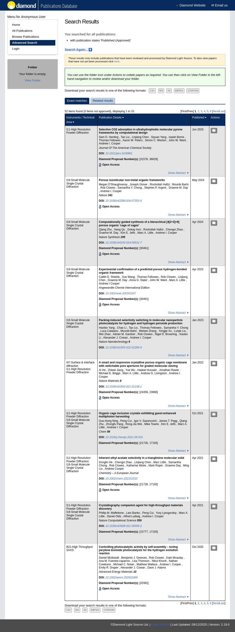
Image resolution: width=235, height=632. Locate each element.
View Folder (32, 80)
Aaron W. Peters (133, 140)
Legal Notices (160, 624)
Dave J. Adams (156, 567)
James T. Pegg (168, 420)
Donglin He (106, 462)
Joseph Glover (139, 184)
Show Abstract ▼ (178, 173)
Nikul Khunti (159, 561)
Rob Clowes (108, 187)
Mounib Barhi (180, 184)
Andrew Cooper (114, 468)
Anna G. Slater (138, 280)
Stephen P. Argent (155, 187)
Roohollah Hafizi (160, 184)
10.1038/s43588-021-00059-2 (124, 526)
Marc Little (160, 462)
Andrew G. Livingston (154, 373)
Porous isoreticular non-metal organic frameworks (132, 180)
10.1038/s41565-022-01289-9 (124, 347)
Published (198, 117)
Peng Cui (126, 420)
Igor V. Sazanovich (146, 420)
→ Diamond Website (190, 5)
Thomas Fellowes (110, 140)
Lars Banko (133, 512)
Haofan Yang (107, 327)
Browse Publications (25, 36)
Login (16, 48)
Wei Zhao (105, 334)
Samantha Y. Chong (130, 187)
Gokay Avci (134, 229)
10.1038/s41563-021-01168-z (124, 386)
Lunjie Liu (180, 331)
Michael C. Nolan (124, 564)
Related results (103, 100)
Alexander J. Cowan (116, 337)
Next (216, 111)
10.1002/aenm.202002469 (122, 577)
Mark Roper (156, 465)
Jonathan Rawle (169, 370)
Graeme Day (173, 465)
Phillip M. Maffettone (112, 512)
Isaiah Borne (177, 137)
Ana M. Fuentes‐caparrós (115, 561)
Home (16, 24)
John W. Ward (178, 140)
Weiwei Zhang (148, 331)
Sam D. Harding (109, 137)
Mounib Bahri (128, 331)
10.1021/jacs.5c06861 (119, 153)
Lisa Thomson (141, 561)
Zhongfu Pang (115, 424)
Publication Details (110, 117)
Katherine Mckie (136, 465)
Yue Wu (131, 370)
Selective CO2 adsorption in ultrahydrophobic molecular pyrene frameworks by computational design (140, 131)
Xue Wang (129, 277)
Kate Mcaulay (175, 557)
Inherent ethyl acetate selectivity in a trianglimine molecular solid (141, 458)
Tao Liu (125, 137)
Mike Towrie (151, 424)
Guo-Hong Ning (109, 420)
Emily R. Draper (109, 567)
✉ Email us (219, 5)
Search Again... (76, 50)
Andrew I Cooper (109, 283)
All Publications (22, 30)
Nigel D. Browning (166, 334)
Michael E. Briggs (110, 373)
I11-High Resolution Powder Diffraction (78, 131)
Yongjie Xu (165, 331)
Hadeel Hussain (147, 370)
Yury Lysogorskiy (166, 512)
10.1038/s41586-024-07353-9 (124, 200)
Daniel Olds (114, 516)
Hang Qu (120, 229)
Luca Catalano (110, 331)
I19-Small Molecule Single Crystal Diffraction (78, 183)
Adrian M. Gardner (124, 334)
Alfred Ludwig (132, 516)
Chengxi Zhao (175, 229)
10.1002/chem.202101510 (121, 478)
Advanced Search (24, 42)
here (117, 61)
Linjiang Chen (141, 137)
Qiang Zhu (105, 229)
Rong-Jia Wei (134, 424)
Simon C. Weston (156, 140)
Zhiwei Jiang (116, 370)
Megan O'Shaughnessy (113, 184)
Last (222, 111)
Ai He (102, 370)
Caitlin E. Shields (109, 277)
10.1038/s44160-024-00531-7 (124, 242)
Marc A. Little (145, 232)
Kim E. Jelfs (128, 232)
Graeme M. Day (178, 187)
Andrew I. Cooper (109, 143)
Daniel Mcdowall (109, 557)
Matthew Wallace (147, 564)
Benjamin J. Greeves (134, 557)
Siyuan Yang (159, 137)
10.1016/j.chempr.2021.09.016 (124, 437)
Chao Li (122, 327)
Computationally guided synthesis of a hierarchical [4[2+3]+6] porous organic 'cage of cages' (139, 223)
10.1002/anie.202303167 (121, 293)
